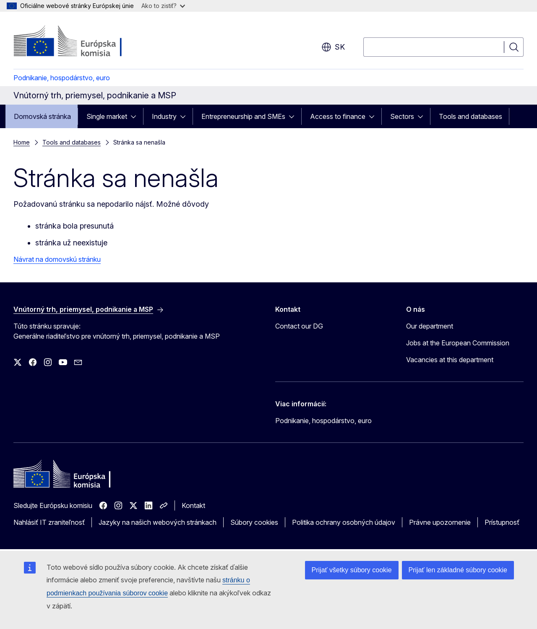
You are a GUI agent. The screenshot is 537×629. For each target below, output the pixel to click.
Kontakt (193, 505)
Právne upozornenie (440, 522)
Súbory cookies (254, 522)
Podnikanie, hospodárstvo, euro (61, 78)
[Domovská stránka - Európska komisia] (81, 42)
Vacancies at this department (449, 359)
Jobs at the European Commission (457, 343)
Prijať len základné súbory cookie (458, 570)
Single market (106, 116)
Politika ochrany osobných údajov (343, 522)
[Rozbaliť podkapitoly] (136, 116)
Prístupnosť (502, 522)
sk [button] (333, 47)
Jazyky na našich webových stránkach (157, 522)
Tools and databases (470, 116)
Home (21, 142)
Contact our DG (299, 326)
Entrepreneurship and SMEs (243, 116)
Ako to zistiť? (163, 5)
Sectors (402, 116)
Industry (164, 116)
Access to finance (337, 116)
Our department (429, 326)
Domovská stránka (42, 116)
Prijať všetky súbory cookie (352, 570)
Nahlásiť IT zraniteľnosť (49, 522)
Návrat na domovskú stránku (57, 259)
